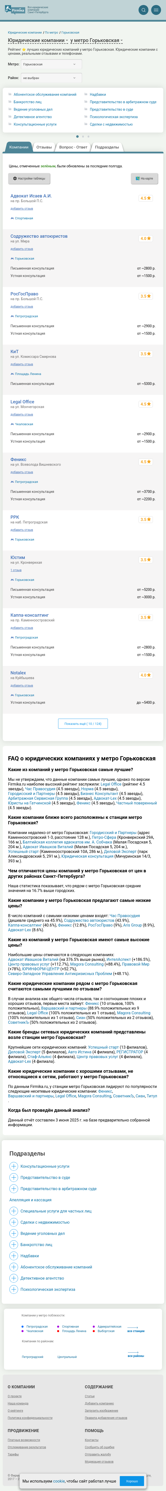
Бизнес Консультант (99, 793)
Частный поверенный (136, 803)
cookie (59, 1481)
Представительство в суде (111, 109)
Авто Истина (80, 1052)
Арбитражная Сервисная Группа (38, 798)
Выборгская (104, 1331)
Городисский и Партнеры (31, 793)
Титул (152, 1096)
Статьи (90, 1396)
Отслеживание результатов (27, 1447)
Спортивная (24, 218)
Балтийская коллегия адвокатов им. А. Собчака (67, 842)
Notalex (18, 672)
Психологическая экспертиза (114, 117)
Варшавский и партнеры (64, 1008)
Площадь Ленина (28, 374)
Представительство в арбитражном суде (123, 102)
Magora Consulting (87, 964)
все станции (135, 1330)
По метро (51, 32)
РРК (15, 517)
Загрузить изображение (101, 1410)
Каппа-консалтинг (30, 615)
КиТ (15, 351)
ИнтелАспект (119, 959)
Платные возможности (24, 1440)
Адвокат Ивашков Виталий (48, 846)
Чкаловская (24, 424)
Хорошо (132, 1481)
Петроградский (32, 1357)
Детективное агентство (33, 117)
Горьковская (24, 258)
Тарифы (13, 1454)
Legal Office (22, 401)
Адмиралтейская (107, 1326)
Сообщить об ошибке (99, 1447)
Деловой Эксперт (120, 851)
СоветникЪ (18, 1022)
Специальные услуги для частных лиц (56, 1211)
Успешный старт (23, 851)
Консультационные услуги (35, 124)
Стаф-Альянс (39, 1056)
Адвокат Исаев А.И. (31, 195)
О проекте (15, 1396)
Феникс (18, 459)
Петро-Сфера (104, 837)
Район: (13, 78)
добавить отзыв (22, 208)
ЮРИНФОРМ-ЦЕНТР (41, 969)
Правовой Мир (135, 964)
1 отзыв (16, 570)
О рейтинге (15, 1410)
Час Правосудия (40, 789)
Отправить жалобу (98, 1454)
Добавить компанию (99, 1403)
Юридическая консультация (87, 856)
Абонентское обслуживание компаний (45, 94)
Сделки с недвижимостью (111, 124)
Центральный (67, 1357)
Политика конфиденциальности (30, 1418)
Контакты (91, 1440)
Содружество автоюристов (39, 236)
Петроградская (26, 316)
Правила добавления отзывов (106, 1418)
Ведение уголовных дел (33, 109)
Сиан (81, 1017)
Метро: (13, 64)
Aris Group (132, 925)
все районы (136, 1354)
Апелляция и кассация (30, 1200)
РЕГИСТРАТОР (130, 1052)
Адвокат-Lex (105, 798)
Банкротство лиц (28, 102)
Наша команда (18, 1403)
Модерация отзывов (99, 1461)
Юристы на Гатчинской (29, 803)
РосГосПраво (24, 293)
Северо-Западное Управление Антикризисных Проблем (60, 973)
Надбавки (98, 94)
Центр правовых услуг (29, 964)
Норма (87, 789)
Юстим (18, 557)
